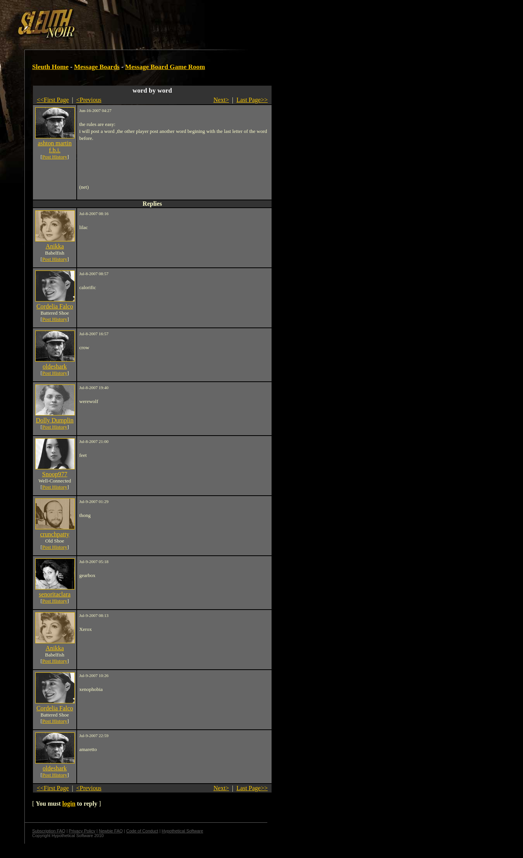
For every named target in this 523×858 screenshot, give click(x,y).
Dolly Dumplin (55, 420)
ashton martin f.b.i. (55, 146)
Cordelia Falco (54, 306)
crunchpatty (54, 534)
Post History (54, 157)
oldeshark (55, 366)
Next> (221, 99)
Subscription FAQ (48, 831)
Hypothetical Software (182, 831)
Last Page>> (252, 99)
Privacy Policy (82, 831)
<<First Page (53, 99)
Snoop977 (54, 474)
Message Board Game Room (165, 67)
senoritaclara (55, 594)
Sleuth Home (50, 67)
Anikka (55, 246)
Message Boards (97, 67)
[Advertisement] (134, 20)
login (69, 803)
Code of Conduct (142, 831)
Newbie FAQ (111, 831)
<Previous (89, 99)
